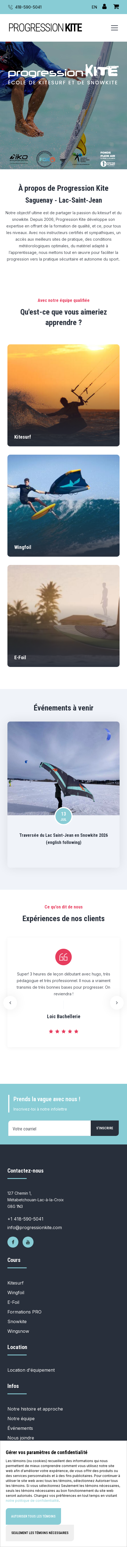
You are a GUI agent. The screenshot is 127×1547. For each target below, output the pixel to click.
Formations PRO (24, 1312)
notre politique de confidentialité (32, 1540)
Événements (20, 1428)
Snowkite (17, 1321)
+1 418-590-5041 (25, 1219)
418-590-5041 (28, 7)
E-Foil (13, 1302)
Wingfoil (15, 1292)
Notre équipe (21, 1418)
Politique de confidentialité (34, 1476)
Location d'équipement (31, 1370)
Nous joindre (20, 1438)
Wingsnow (18, 1331)
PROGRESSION (44, 27)
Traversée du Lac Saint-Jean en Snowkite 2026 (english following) (63, 839)
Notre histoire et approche (35, 1409)
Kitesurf (15, 1283)
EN (94, 7)
